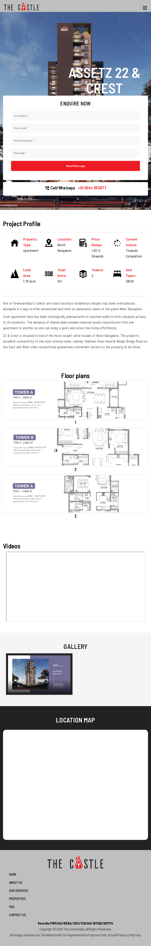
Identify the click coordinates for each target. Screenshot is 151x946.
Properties (17, 898)
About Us (15, 882)
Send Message (75, 166)
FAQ (11, 907)
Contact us (17, 915)
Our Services (18, 890)
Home (12, 874)
